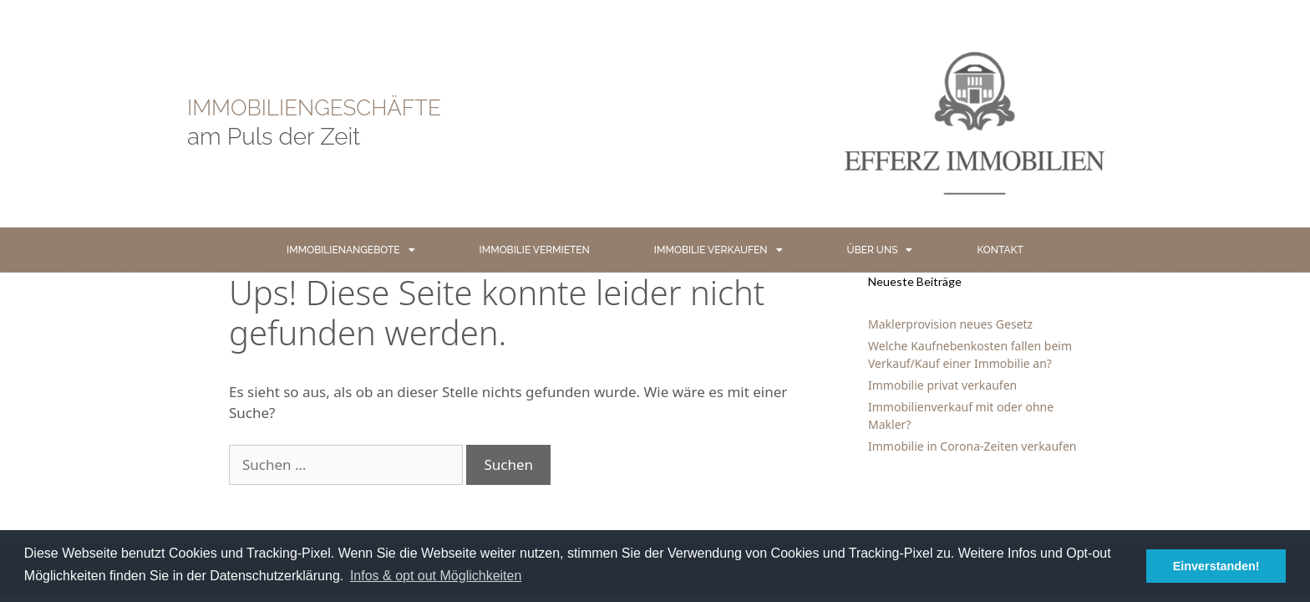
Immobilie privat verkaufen (942, 385)
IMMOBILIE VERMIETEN (535, 250)
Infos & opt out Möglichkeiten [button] (435, 576)
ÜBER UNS (880, 250)
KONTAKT (1000, 250)
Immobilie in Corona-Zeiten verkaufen (972, 446)
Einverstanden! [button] (1216, 566)
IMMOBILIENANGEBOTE (350, 250)
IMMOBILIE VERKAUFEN (718, 250)
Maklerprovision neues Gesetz (950, 324)
